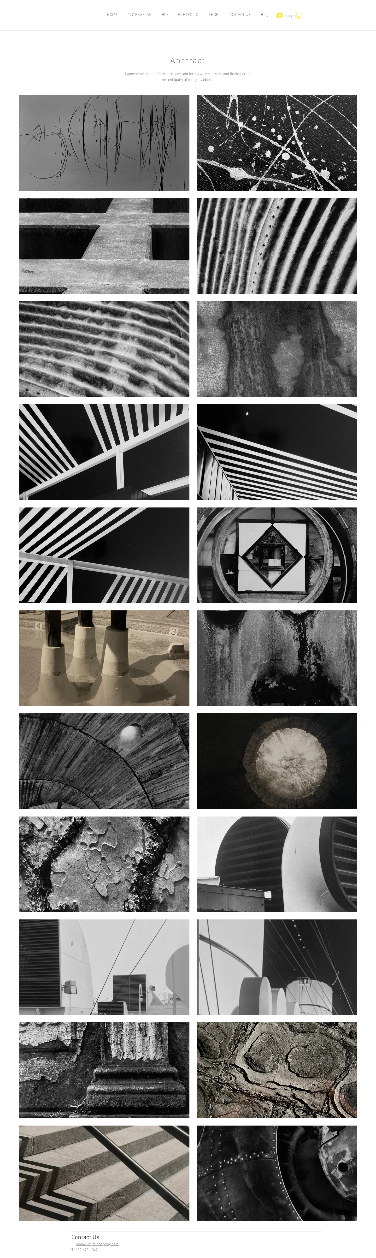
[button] (188, 14)
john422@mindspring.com (97, 1243)
